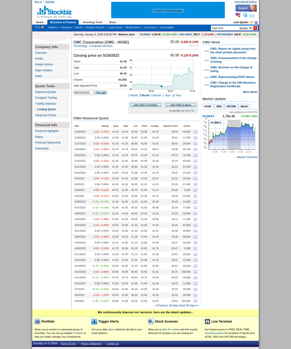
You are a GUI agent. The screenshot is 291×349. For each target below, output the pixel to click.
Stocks (79, 27)
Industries (66, 27)
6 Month (156, 95)
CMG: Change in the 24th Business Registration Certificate (233, 84)
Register (50, 1)
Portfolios (78, 333)
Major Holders (43, 70)
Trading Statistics (45, 103)
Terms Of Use (68, 343)
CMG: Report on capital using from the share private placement (233, 50)
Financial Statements (48, 142)
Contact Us (113, 343)
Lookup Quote (46, 109)
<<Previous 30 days (167, 305)
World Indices (132, 27)
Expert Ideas (115, 27)
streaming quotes (214, 333)
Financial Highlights (47, 131)
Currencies (150, 27)
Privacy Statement (91, 343)
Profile (39, 58)
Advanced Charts (45, 115)
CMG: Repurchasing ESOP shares (232, 77)
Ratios (39, 137)
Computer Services (101, 46)
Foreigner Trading (46, 97)
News (38, 76)
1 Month (133, 95)
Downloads (42, 148)
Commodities (167, 27)
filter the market (170, 329)
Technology (80, 46)
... (195, 111)
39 (192, 111)
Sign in (38, 1)
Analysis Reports (95, 27)
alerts (111, 329)
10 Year (176, 95)
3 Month (144, 95)
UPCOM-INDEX (225, 34)
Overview (41, 52)
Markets (52, 27)
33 (186, 111)
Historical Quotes (45, 92)
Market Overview (247, 157)
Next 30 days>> (188, 305)
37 (189, 111)
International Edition (246, 1)
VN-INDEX (145, 34)
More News (250, 92)
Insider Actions (44, 64)
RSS (39, 27)
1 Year (167, 95)
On (251, 22)
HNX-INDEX (186, 34)
